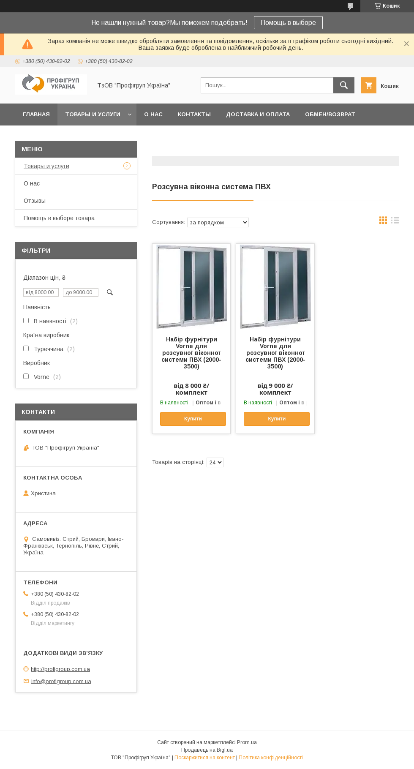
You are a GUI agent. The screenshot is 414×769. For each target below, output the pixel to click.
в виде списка (395, 222)
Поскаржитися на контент (204, 758)
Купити (193, 419)
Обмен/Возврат (330, 114)
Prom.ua (247, 742)
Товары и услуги (92, 114)
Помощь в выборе (288, 22)
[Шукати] (343, 85)
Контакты (194, 114)
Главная (36, 114)
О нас (153, 114)
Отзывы (35, 200)
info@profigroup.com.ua (61, 681)
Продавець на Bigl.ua (207, 750)
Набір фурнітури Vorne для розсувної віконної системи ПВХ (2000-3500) (191, 353)
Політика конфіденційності (271, 758)
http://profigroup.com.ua (60, 669)
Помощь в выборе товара (59, 218)
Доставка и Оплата (258, 114)
